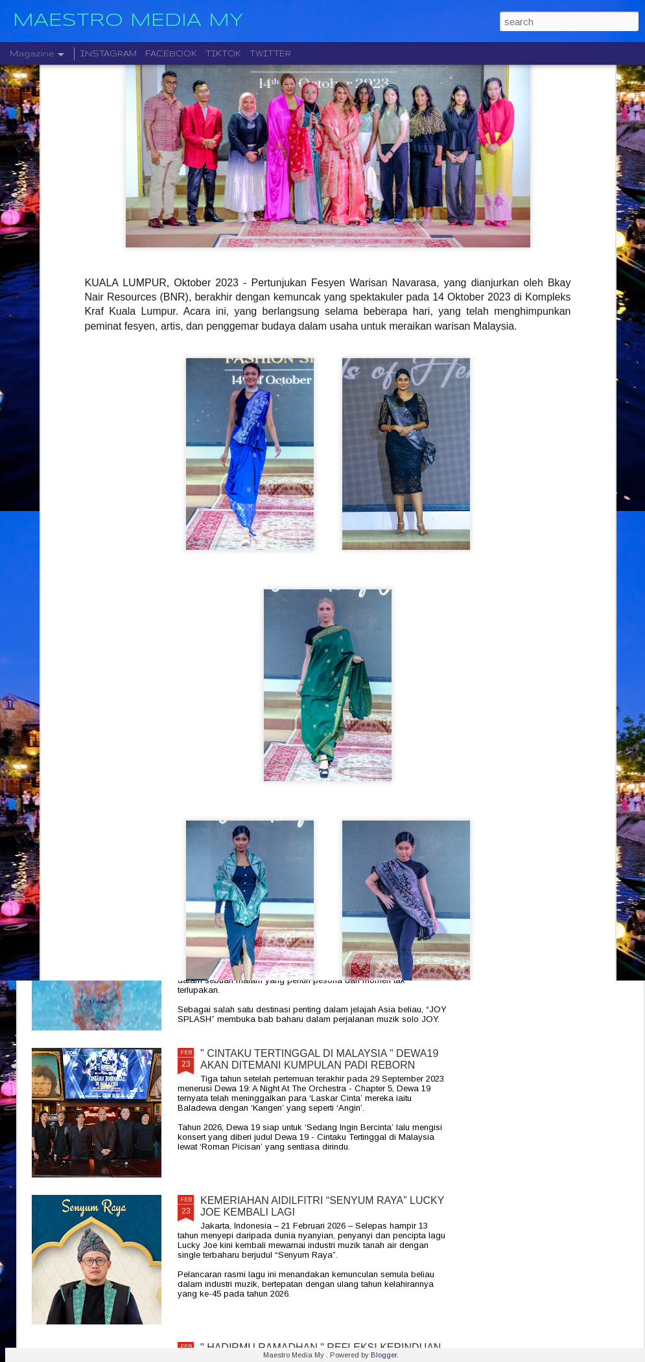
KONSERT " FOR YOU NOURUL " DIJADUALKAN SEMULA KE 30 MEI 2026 (317, 618)
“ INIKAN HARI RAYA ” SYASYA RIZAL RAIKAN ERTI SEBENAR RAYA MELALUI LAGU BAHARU (106, 532)
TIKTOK (223, 53)
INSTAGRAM (108, 53)
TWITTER (270, 53)
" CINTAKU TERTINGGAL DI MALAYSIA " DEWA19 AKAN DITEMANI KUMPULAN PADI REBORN (319, 1059)
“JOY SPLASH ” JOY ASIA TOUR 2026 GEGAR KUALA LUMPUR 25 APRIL (310, 912)
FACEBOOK (171, 53)
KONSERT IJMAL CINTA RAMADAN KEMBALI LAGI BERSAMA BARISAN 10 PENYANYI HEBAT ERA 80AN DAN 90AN (412, 532)
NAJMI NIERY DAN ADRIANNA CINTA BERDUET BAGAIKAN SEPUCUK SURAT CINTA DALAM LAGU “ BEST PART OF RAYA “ (261, 537)
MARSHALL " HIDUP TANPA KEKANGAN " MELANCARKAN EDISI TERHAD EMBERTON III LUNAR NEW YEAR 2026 (313, 771)
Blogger (384, 1355)
